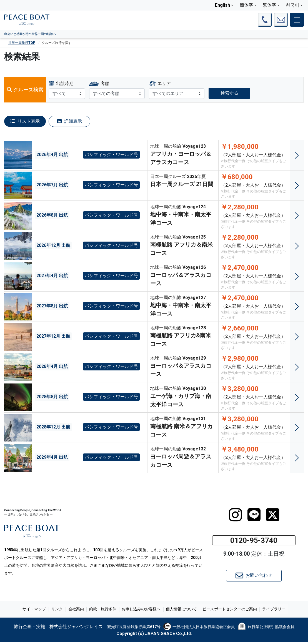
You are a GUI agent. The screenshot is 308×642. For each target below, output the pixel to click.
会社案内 (77, 609)
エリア (164, 83)
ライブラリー (270, 609)
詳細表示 (69, 121)
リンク (59, 609)
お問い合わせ (254, 576)
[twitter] (272, 514)
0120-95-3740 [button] (253, 540)
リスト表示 (25, 121)
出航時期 (65, 83)
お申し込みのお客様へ (140, 609)
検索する (229, 93)
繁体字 (269, 5)
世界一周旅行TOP (21, 43)
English (222, 5)
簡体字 (246, 5)
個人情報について (180, 609)
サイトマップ (37, 609)
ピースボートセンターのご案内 (227, 609)
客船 (105, 83)
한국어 (292, 5)
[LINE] (254, 514)
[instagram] (235, 514)
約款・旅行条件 (103, 609)
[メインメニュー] (297, 20)
